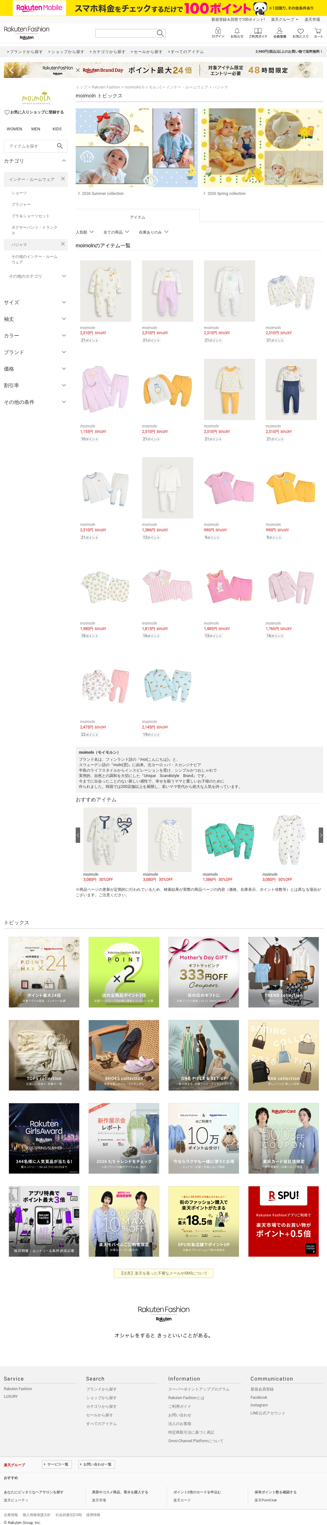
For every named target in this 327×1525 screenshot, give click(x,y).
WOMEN (14, 129)
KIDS (57, 129)
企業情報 (11, 1510)
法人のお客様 (179, 1419)
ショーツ (19, 193)
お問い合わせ (179, 1410)
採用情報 (93, 1510)
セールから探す (99, 1410)
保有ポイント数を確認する (276, 1487)
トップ (81, 87)
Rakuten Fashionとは (186, 1393)
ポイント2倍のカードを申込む (197, 1487)
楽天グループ (282, 19)
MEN (35, 129)
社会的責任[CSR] (68, 1510)
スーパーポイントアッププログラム (199, 1384)
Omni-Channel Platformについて (196, 1436)
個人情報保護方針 (37, 1510)
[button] (110, 840)
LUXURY (11, 1392)
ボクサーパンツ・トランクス (34, 230)
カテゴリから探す (101, 1401)
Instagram (259, 1400)
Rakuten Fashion (106, 87)
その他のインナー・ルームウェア (34, 259)
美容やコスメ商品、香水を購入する (120, 1487)
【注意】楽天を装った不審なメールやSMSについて (163, 1268)
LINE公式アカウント (268, 1408)
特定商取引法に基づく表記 (191, 1427)
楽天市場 (312, 19)
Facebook (259, 1392)
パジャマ (19, 245)
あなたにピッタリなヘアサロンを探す (34, 1487)
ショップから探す (101, 1393)
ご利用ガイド (179, 1401)
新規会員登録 (262, 1384)
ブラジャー (21, 204)
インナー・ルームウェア (32, 179)
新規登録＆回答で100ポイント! (238, 19)
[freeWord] (36, 146)
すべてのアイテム (101, 1419)
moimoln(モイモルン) (143, 87)
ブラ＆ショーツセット (30, 216)
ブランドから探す (101, 1384)
